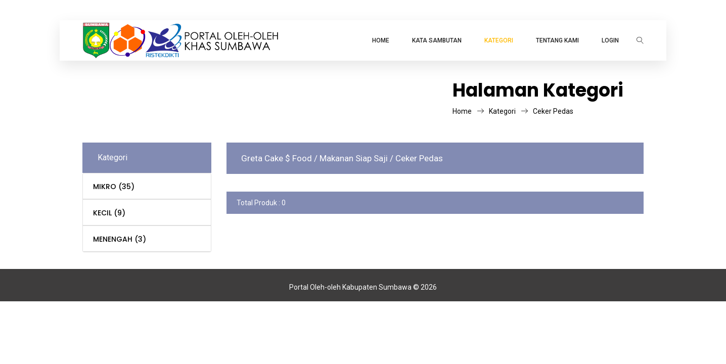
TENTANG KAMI (557, 40)
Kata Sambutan (437, 40)
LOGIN (610, 40)
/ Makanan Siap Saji (352, 158)
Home (380, 40)
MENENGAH (119, 239)
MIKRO (113, 186)
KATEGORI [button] (498, 40)
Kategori (508, 111)
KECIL (109, 213)
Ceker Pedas (553, 111)
